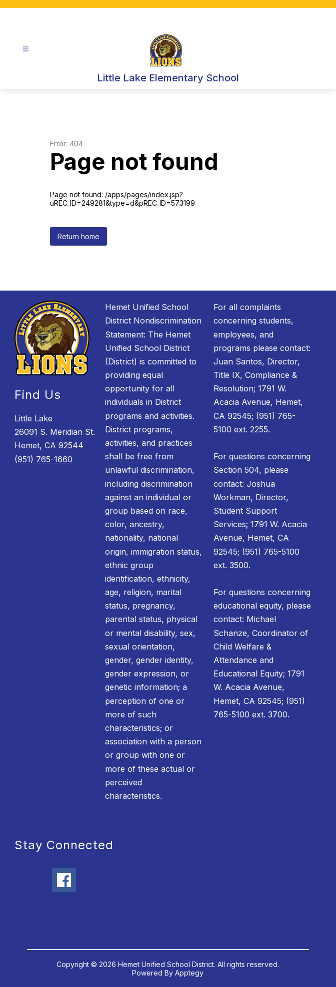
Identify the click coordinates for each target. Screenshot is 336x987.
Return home (79, 236)
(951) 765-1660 (43, 459)
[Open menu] (26, 49)
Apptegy (189, 973)
